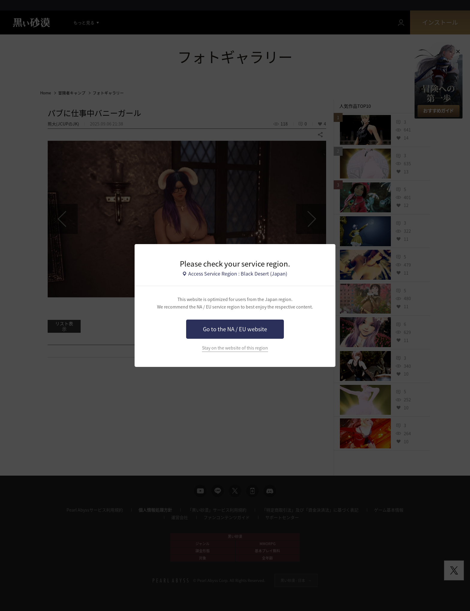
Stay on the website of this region (235, 348)
